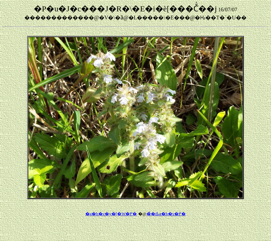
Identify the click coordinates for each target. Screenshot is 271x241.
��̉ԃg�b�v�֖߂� (166, 213)
